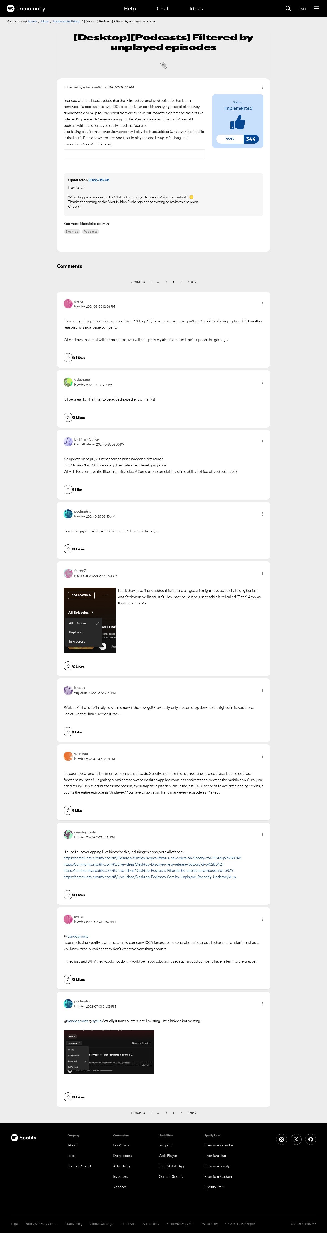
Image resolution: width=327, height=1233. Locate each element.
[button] (230, 139)
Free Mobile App (172, 1165)
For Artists (121, 1145)
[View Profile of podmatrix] (82, 511)
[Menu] (316, 8)
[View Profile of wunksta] (81, 753)
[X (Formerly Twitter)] (296, 1139)
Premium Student (218, 1176)
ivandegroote (78, 1020)
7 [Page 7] (181, 281)
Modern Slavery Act (179, 1224)
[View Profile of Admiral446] (91, 87)
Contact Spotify (171, 1176)
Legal (14, 1224)
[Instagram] (281, 1139)
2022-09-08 (98, 179)
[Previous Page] (138, 281)
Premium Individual (219, 1145)
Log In (302, 8)
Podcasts (90, 231)
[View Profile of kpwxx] (79, 687)
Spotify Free (214, 1186)
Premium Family (217, 1165)
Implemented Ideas (66, 21)
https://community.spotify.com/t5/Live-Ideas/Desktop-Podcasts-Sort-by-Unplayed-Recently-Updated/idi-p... (151, 876)
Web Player (168, 1155)
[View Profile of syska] (79, 301)
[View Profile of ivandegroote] (85, 831)
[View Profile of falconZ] (80, 570)
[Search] (288, 9)
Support (165, 1145)
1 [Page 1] (151, 281)
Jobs (71, 1155)
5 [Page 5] (166, 281)
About (73, 1145)
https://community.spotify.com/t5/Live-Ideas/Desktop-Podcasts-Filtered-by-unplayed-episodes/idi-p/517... (149, 870)
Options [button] (262, 87)
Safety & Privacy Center (41, 1224)
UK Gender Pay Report (240, 1224)
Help (130, 8)
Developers (122, 1155)
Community (26, 8)
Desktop (72, 231)
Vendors (120, 1186)
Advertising (122, 1165)
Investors (120, 1176)
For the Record (79, 1165)
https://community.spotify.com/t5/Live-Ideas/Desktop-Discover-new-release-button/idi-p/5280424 (144, 864)
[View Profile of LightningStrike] (86, 439)
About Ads (127, 1224)
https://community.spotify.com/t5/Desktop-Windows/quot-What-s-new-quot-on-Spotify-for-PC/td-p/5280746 (152, 857)
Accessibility (151, 1224)
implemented (238, 108)
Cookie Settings (101, 1224)
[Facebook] (310, 1139)
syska (97, 1020)
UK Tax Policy (209, 1224)
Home (32, 21)
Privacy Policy (73, 1224)
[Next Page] (191, 281)
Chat (162, 8)
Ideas (196, 8)
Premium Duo (215, 1155)
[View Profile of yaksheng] (82, 379)
